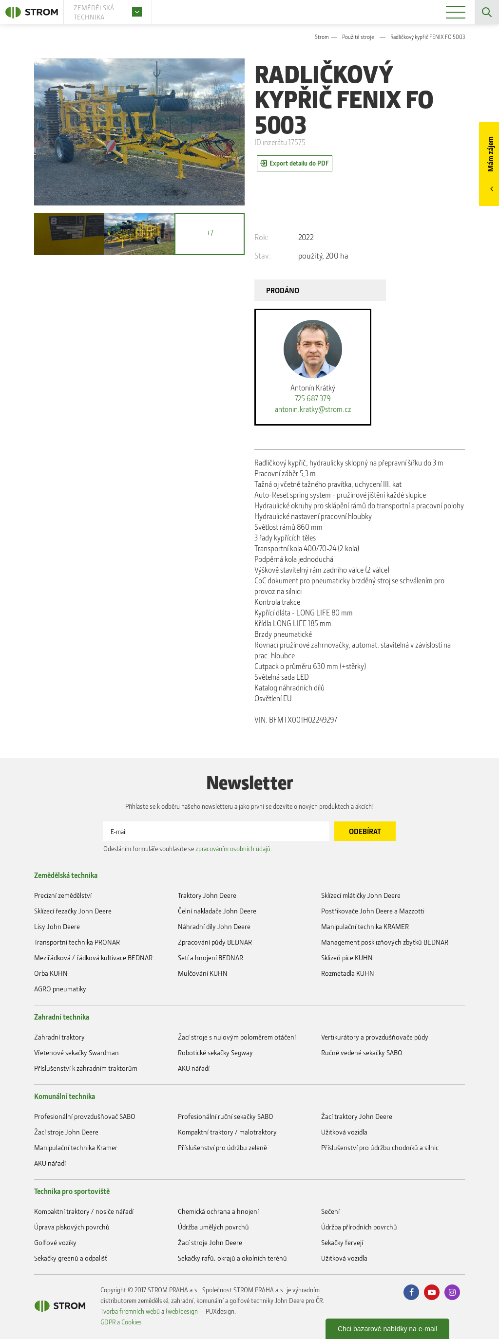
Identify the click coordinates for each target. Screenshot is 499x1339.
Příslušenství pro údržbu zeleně (222, 1147)
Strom (322, 36)
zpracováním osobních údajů (232, 848)
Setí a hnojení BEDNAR (210, 957)
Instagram (452, 1292)
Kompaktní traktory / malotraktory (227, 1131)
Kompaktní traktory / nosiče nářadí (84, 1211)
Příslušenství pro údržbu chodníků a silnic (380, 1147)
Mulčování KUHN (203, 973)
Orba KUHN (51, 973)
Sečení (330, 1211)
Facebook (411, 1292)
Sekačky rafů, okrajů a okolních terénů (232, 1258)
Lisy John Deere (57, 926)
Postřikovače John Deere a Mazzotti (372, 910)
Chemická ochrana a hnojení (218, 1211)
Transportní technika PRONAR (77, 942)
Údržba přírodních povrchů (359, 1226)
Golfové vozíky (55, 1242)
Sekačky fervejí (342, 1242)
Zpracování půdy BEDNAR (215, 942)
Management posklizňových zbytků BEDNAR (384, 942)
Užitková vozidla (344, 1131)
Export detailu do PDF (299, 163)
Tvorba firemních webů (130, 1311)
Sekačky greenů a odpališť (70, 1258)
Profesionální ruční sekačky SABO (225, 1116)
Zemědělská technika (65, 875)
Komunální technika (64, 1096)
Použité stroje (358, 36)
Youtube (432, 1292)
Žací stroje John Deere (66, 1131)
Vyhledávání (487, 12)
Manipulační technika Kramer (75, 1147)
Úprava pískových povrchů (72, 1226)
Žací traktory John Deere (356, 1116)
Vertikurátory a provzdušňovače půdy (374, 1036)
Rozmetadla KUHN (347, 973)
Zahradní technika (61, 1017)
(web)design (182, 1311)
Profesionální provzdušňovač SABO (84, 1116)
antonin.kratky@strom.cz (313, 409)
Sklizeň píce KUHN (347, 957)
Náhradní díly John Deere (214, 926)
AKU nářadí (194, 1068)
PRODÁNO (282, 290)
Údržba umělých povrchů (213, 1226)
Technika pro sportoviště (72, 1191)
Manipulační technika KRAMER (365, 926)
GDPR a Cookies (121, 1322)
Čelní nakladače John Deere (217, 910)
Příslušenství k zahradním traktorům (85, 1068)
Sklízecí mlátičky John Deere (361, 895)
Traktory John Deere (207, 895)
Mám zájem (490, 154)
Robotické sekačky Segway (215, 1052)
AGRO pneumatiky (60, 988)
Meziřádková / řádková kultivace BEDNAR (93, 957)
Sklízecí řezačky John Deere (73, 910)
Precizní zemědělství (63, 895)
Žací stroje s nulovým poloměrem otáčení (237, 1036)
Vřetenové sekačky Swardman (76, 1052)
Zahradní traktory (59, 1036)
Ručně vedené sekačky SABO (362, 1052)
